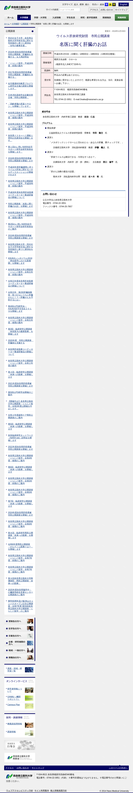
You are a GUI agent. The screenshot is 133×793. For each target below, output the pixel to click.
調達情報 (11, 732)
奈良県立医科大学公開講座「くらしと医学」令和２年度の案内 (20, 363)
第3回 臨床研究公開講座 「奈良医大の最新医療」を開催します (20, 331)
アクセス (9, 768)
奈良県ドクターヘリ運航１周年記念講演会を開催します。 (20, 138)
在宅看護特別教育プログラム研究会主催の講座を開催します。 (20, 86)
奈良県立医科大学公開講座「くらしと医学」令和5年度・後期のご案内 (20, 492)
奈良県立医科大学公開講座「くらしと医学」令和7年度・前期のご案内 (20, 558)
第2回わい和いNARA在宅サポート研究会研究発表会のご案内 (20, 226)
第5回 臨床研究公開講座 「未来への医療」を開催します (20, 426)
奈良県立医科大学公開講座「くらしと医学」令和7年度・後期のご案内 (20, 569)
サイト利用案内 (41, 790)
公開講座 (24, 24)
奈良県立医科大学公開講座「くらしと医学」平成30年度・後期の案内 (20, 215)
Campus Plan (13, 705)
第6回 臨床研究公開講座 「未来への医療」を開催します (20, 469)
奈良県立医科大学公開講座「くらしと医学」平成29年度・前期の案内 (20, 126)
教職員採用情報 (14, 724)
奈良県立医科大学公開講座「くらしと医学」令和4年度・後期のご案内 (20, 458)
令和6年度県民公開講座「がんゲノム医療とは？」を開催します (20, 546)
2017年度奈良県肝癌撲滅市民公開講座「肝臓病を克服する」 (20, 74)
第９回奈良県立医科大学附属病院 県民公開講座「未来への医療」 (20, 580)
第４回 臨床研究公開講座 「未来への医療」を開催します (20, 374)
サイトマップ (38, 768)
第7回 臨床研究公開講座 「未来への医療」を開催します (20, 503)
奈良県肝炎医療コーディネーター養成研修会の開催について (20, 351)
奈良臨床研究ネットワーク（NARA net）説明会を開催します (20, 437)
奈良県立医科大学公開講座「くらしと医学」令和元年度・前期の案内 (20, 272)
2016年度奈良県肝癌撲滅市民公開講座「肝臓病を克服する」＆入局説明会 (20, 54)
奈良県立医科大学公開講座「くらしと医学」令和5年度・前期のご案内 (20, 480)
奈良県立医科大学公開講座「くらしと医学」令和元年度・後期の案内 (20, 320)
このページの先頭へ (118, 768)
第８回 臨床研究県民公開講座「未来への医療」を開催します (20, 535)
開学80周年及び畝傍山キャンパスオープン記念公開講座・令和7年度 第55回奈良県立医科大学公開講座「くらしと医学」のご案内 (20, 606)
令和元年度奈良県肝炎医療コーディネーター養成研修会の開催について (20, 283)
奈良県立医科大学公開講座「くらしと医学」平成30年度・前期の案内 (20, 183)
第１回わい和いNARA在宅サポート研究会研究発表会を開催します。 (20, 149)
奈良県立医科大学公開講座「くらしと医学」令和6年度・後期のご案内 (20, 523)
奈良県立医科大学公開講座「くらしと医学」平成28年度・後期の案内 (20, 115)
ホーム (7, 24)
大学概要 (15, 24)
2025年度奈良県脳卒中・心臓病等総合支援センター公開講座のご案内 (20, 592)
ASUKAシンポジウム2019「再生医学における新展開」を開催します (20, 260)
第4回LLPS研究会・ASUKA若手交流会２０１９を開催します (20, 308)
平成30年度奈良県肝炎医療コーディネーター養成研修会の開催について (20, 194)
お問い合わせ (22, 768)
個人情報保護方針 (58, 790)
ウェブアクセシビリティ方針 (19, 790)
